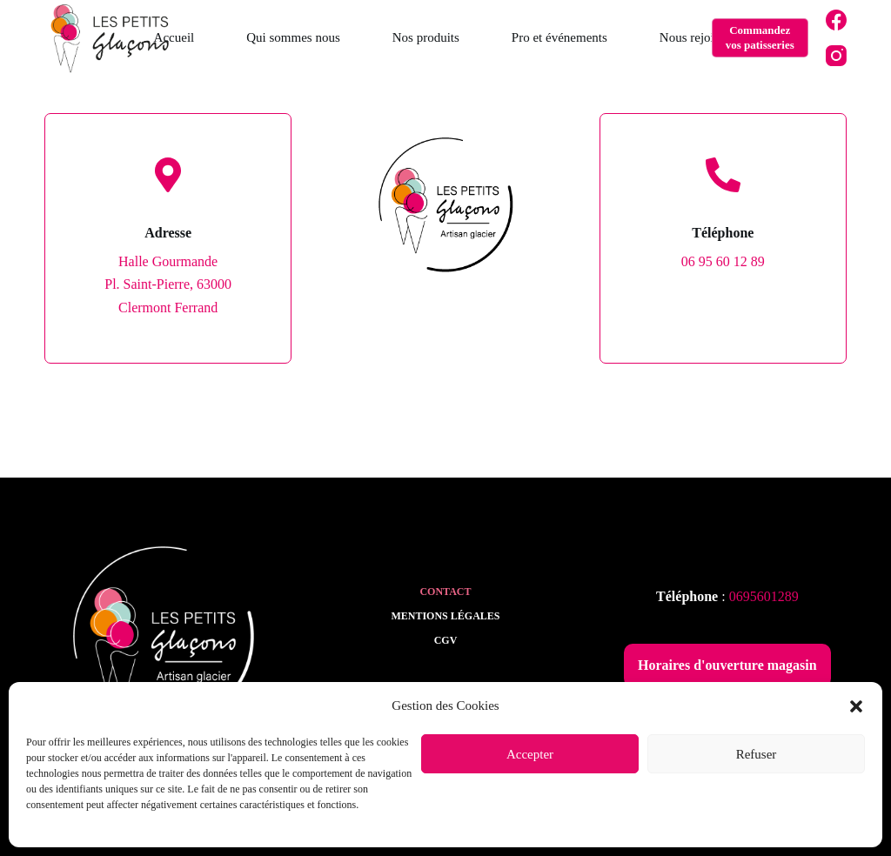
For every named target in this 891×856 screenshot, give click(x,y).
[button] (856, 706)
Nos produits (425, 37)
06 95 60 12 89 (723, 261)
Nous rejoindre (699, 37)
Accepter (529, 754)
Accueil (174, 37)
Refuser (756, 754)
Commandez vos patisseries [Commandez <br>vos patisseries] (760, 37)
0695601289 (764, 596)
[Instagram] (836, 55)
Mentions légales (445, 616)
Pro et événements (559, 37)
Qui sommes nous (293, 37)
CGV (446, 640)
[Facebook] (836, 20)
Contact (445, 591)
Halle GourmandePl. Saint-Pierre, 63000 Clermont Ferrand (167, 284)
